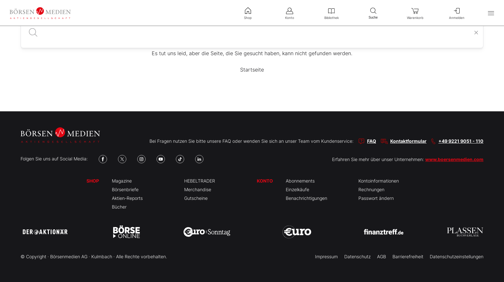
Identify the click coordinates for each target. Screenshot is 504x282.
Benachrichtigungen (306, 198)
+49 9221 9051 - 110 (460, 141)
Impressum (326, 256)
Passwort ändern (376, 198)
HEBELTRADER (199, 181)
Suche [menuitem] (373, 12)
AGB (381, 256)
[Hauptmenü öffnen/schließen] (491, 13)
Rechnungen (371, 189)
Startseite (252, 69)
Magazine (122, 181)
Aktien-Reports (127, 198)
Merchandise (197, 189)
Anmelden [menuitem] (457, 13)
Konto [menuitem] (289, 13)
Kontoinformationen (378, 181)
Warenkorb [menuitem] (415, 13)
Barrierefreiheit (407, 256)
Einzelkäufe (297, 189)
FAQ (371, 141)
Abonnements (300, 181)
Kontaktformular (408, 141)
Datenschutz (357, 256)
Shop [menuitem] (248, 13)
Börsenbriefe (125, 189)
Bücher (119, 206)
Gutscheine (196, 198)
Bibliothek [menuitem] (331, 13)
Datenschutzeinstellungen (456, 256)
